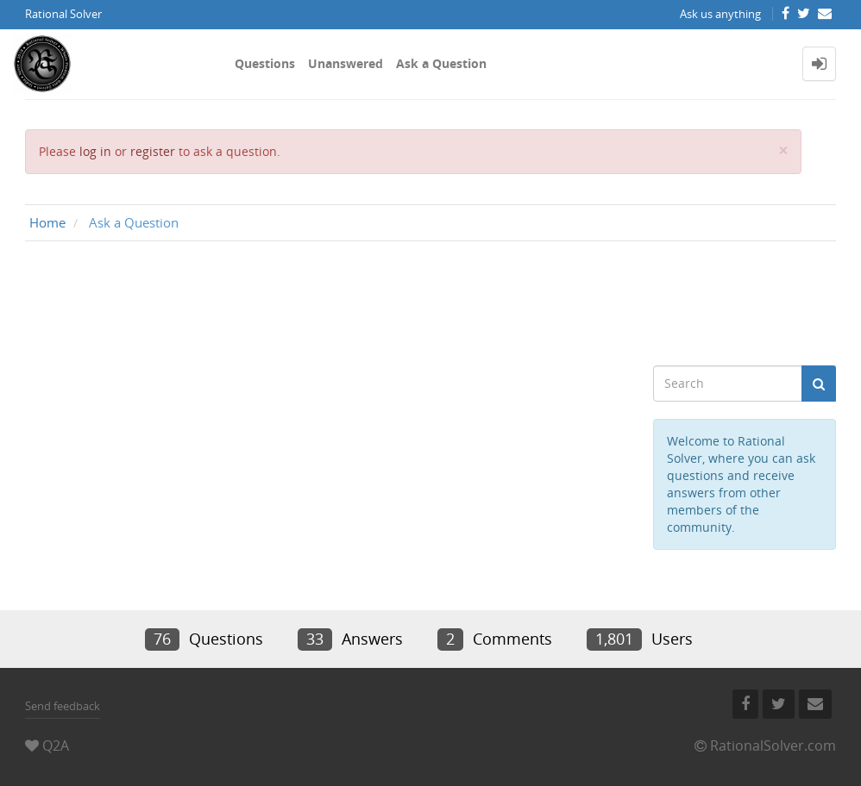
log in (95, 151)
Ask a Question (441, 63)
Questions (265, 63)
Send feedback (62, 706)
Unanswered (345, 63)
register (152, 151)
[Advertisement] (430, 303)
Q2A (55, 745)
